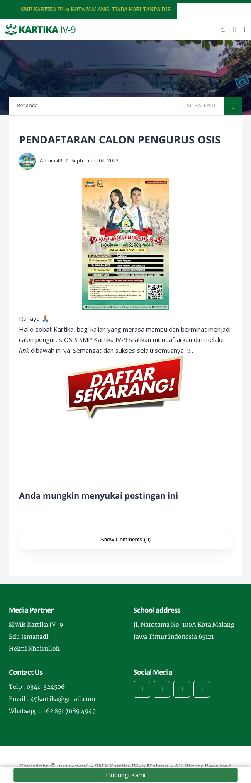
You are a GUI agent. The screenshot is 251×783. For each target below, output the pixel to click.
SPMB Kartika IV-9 (36, 624)
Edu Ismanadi (29, 636)
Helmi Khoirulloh (34, 648)
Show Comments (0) (125, 539)
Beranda (27, 105)
